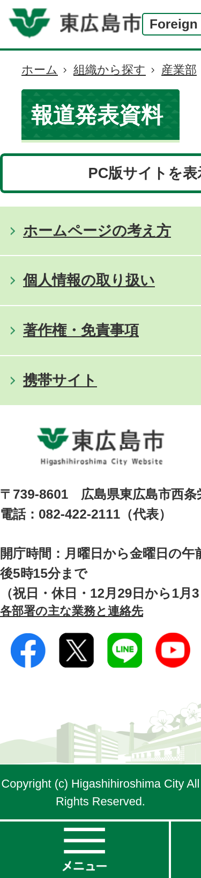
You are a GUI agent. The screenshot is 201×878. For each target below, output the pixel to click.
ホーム (39, 69)
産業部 (179, 69)
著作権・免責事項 (81, 330)
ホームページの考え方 (97, 230)
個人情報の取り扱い (89, 280)
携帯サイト (60, 380)
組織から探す (109, 69)
